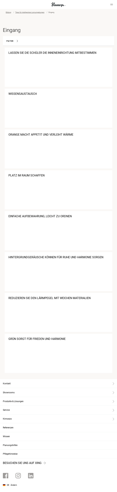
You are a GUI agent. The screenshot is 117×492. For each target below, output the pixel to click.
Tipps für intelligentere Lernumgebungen (29, 12)
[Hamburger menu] (111, 4)
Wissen (6, 436)
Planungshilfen (10, 445)
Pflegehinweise (10, 454)
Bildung (8, 12)
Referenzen (8, 427)
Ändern (14, 485)
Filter (12, 41)
